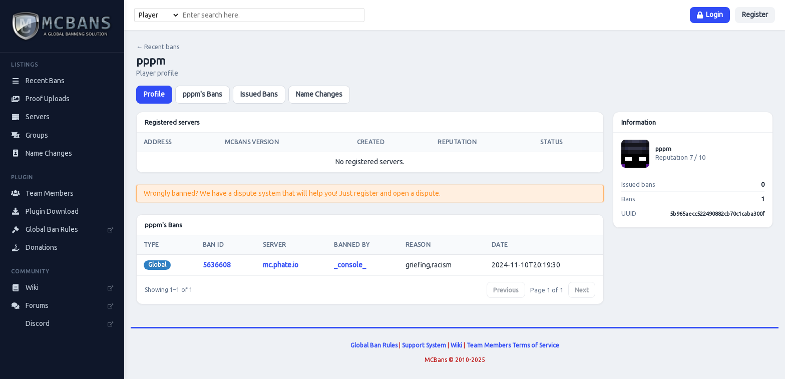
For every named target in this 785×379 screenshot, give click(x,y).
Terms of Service (535, 345)
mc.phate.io (280, 265)
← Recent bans (158, 46)
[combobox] (272, 15)
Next (582, 289)
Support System (424, 345)
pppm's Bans (202, 94)
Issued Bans (259, 94)
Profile (154, 94)
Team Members (489, 345)
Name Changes (319, 94)
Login (710, 15)
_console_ (350, 265)
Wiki (456, 345)
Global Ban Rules (374, 345)
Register (755, 15)
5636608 (217, 265)
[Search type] (157, 15)
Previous (506, 289)
